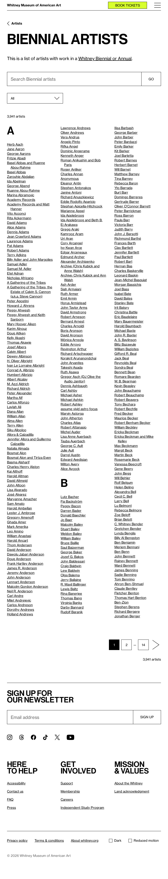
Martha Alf (15, 398)
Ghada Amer (16, 522)
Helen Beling (124, 487)
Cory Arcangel (71, 243)
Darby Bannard (72, 607)
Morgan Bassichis (127, 284)
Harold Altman (17, 476)
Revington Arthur (74, 349)
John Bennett (124, 556)
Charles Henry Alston (23, 467)
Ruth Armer (69, 294)
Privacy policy (17, 840)
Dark (115, 840)
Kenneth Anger (72, 155)
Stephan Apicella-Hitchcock (81, 206)
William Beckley (126, 427)
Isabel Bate (122, 294)
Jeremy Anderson (21, 573)
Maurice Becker (126, 418)
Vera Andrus (70, 137)
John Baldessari (73, 561)
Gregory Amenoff (20, 517)
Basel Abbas (16, 172)
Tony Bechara (124, 404)
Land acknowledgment (131, 791)
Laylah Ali (14, 407)
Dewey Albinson (19, 356)
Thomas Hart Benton (130, 598)
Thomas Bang (71, 598)
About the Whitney (128, 783)
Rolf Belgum (123, 482)
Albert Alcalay (17, 379)
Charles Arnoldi (72, 326)
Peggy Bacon (71, 506)
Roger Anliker (71, 169)
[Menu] (157, 5)
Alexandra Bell (125, 492)
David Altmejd (17, 480)
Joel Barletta (123, 155)
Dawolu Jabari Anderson (25, 554)
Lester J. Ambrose (21, 513)
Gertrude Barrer (126, 202)
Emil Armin (69, 298)
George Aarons (19, 153)
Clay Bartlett (123, 248)
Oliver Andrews (72, 132)
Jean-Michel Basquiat (130, 280)
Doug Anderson (19, 559)
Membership (70, 791)
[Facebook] (33, 737)
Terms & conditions (49, 840)
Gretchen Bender (127, 529)
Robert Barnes (125, 160)
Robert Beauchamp (129, 395)
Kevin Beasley (124, 386)
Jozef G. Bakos (72, 557)
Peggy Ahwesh (18, 310)
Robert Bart (123, 261)
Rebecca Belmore (128, 510)
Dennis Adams (18, 232)
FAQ (10, 799)
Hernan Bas (123, 266)
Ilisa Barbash (124, 128)
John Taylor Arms (74, 307)
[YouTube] (70, 737)
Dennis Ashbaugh (74, 386)
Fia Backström (71, 501)
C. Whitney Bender (128, 524)
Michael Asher (71, 395)
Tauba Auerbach (73, 441)
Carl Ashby (69, 390)
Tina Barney (123, 178)
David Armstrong (73, 312)
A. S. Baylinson (125, 340)
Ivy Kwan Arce (71, 248)
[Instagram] (10, 737)
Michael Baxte (125, 330)
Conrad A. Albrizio (20, 370)
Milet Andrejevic (19, 600)
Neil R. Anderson (20, 591)
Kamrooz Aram (72, 234)
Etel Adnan (15, 273)
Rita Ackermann (19, 218)
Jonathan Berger (127, 616)
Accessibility (16, 783)
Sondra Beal (123, 367)
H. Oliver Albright (19, 361)
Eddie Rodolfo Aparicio (78, 202)
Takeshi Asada (71, 367)
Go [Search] (151, 79)
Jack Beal (121, 358)
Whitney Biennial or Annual (105, 58)
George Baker (71, 552)
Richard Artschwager (77, 354)
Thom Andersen (19, 545)
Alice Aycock (70, 469)
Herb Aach (15, 144)
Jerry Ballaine (71, 580)
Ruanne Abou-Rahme (23, 190)
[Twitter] (57, 737)
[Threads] (21, 737)
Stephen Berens (127, 607)
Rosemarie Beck (127, 459)
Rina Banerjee (71, 593)
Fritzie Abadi (16, 158)
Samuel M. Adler (19, 269)
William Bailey (71, 538)
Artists (16, 23)
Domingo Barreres (128, 197)
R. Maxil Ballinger (73, 584)
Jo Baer (66, 520)
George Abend (18, 186)
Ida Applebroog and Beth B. (81, 220)
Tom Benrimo (124, 579)
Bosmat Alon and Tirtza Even (29, 457)
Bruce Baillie (70, 543)
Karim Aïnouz (17, 329)
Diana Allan (15, 411)
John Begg (122, 473)
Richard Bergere (127, 611)
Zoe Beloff (122, 515)
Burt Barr (121, 192)
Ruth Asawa (70, 372)
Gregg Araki (70, 229)
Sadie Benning (125, 575)
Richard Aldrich (18, 388)
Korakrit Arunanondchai (78, 358)
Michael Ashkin (72, 400)
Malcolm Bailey (72, 524)
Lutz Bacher (70, 497)
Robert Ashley (71, 404)
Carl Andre (15, 596)
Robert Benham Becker (132, 423)
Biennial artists (67, 39)
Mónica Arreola (72, 340)
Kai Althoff (15, 471)
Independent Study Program (82, 807)
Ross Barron (124, 215)
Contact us (15, 791)
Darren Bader (71, 511)
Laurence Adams (20, 241)
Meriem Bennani (126, 547)
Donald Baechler (73, 515)
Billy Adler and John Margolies (30, 259)
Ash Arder (68, 284)
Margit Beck (123, 450)
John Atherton (72, 418)
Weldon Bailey (71, 534)
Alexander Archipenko (77, 261)
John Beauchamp (127, 390)
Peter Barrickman (127, 211)
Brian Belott (123, 519)
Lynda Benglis (125, 533)
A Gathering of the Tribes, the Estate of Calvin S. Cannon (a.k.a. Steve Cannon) (29, 291)
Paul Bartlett (123, 257)
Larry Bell (121, 501)
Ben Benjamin (124, 542)
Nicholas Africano (20, 278)
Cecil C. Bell (123, 496)
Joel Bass (121, 289)
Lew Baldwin (70, 570)
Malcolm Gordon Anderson (27, 586)
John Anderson (19, 577)
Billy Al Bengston (127, 538)
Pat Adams (15, 246)
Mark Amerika (17, 527)
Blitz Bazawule (125, 344)
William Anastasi (19, 536)
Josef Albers (16, 347)
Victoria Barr (123, 225)
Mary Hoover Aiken (21, 324)
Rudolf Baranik (72, 612)
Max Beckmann (126, 446)
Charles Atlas (71, 423)
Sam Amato (15, 504)
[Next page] (155, 645)
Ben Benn (122, 552)
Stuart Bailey (70, 529)
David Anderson (19, 550)
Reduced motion (143, 840)
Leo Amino (15, 531)
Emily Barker (124, 146)
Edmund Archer (73, 257)
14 (143, 645)
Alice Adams (16, 227)
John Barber (123, 137)
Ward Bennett (124, 565)
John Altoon (16, 485)
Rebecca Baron (126, 183)
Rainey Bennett (126, 561)
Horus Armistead (73, 303)
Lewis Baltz (69, 589)
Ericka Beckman (126, 432)
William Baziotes (126, 349)
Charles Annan (72, 174)
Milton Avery (70, 464)
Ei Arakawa (69, 225)
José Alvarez (16, 494)
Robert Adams (18, 250)
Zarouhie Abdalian (20, 177)
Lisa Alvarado (17, 490)
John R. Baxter (125, 335)
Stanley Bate (124, 303)
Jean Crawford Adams (24, 236)
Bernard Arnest (72, 321)
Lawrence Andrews (76, 128)
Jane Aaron (15, 149)
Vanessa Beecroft (128, 464)
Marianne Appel (72, 211)
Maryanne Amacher (22, 499)
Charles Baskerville (128, 271)
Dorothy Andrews (20, 609)
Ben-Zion (121, 602)
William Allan (16, 416)
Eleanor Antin (71, 183)
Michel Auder (70, 432)
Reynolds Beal (125, 363)
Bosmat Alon (16, 453)
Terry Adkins (16, 255)
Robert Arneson (73, 317)
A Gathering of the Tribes (26, 282)
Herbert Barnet (126, 165)
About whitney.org (84, 840)
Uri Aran (67, 238)
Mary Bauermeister (129, 321)
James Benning (126, 570)
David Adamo (17, 223)
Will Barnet (122, 169)
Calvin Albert (16, 352)
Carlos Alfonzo (18, 402)
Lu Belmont (123, 505)
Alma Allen (15, 421)
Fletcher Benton (126, 593)
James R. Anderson (22, 568)
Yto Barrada (123, 188)
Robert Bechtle (126, 409)
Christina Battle (126, 312)
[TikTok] (45, 737)
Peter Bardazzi (125, 142)
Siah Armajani (71, 289)
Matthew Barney (127, 174)
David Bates (123, 298)
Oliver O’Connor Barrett (132, 206)
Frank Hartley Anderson (25, 563)
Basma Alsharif (18, 462)
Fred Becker (123, 413)
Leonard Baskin (126, 275)
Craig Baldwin (71, 566)
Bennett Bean (124, 372)
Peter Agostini (18, 301)
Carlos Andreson (20, 605)
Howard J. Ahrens (20, 305)
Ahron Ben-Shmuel (129, 584)
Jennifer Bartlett (126, 252)
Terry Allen (15, 425)
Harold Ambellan (19, 508)
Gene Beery (123, 469)
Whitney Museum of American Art (34, 5)
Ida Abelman (16, 181)
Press (11, 807)
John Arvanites (72, 363)
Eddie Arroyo (71, 344)
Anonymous (70, 178)
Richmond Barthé (127, 238)
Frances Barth (125, 243)
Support (67, 783)
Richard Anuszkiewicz (77, 197)
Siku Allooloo (16, 430)
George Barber (126, 132)
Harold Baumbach (127, 326)
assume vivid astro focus (79, 409)
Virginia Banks (71, 603)
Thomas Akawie (19, 342)
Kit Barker (122, 151)
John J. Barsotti (126, 234)
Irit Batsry (121, 307)
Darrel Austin (70, 455)
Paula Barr (122, 220)
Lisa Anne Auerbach (76, 436)
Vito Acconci (16, 213)
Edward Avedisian (74, 459)
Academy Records (21, 200)
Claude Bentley (125, 588)
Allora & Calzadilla (20, 434)
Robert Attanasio (73, 427)
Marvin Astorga (72, 413)
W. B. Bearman (125, 381)
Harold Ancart (17, 540)
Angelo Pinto (70, 142)
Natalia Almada (18, 448)
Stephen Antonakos (76, 188)
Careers (67, 799)
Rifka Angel (69, 146)
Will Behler (122, 478)
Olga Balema (70, 575)
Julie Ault (67, 450)
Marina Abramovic (20, 195)
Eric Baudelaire (125, 317)
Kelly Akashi (16, 338)
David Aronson (72, 335)
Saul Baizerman (72, 547)
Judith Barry (123, 229)
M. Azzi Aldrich (18, 384)
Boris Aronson (71, 330)
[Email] (70, 717)
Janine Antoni (71, 192)
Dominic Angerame (75, 151)
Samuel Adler (17, 264)
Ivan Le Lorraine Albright (25, 365)
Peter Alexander (19, 393)
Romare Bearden (127, 377)
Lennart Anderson (21, 582)
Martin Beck (123, 455)
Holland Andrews (20, 614)
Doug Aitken (16, 333)
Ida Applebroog (72, 215)
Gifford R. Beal (125, 354)
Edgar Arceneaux (74, 252)
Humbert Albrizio (19, 375)
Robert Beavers (126, 400)
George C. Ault (72, 446)
